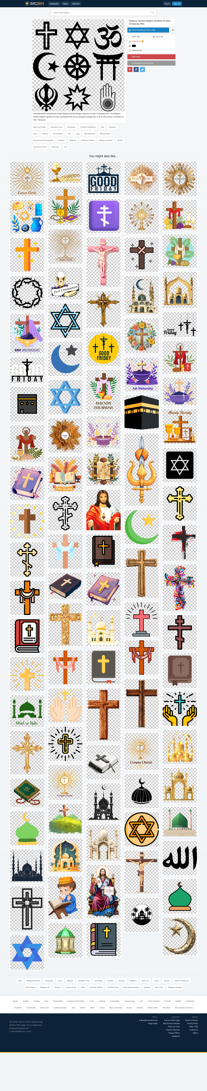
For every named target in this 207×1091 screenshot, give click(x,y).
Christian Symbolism (88, 127)
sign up (177, 4)
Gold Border (31, 1008)
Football (167, 1001)
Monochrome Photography (43, 140)
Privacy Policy (192, 1023)
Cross (60, 981)
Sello (46, 1001)
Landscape (190, 1001)
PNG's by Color (174, 1027)
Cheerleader (114, 1001)
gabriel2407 (136, 41)
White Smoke (153, 1008)
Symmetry (55, 147)
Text (65, 147)
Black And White (39, 127)
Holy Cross (159, 987)
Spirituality (98, 981)
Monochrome (105, 134)
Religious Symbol (105, 140)
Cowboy (37, 1001)
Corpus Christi (70, 987)
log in (167, 4)
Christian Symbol (96, 987)
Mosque (58, 987)
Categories (175, 1036)
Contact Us (193, 1030)
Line (69, 134)
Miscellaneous (89, 134)
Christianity (71, 127)
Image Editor (153, 1023)
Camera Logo (129, 1001)
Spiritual (147, 987)
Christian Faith (112, 987)
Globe (92, 1008)
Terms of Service (191, 1020)
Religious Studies (87, 140)
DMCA (195, 1033)
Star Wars (166, 1008)
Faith (20, 981)
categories (54, 4)
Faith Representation (131, 987)
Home (91, 1001)
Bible (83, 987)
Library (102, 1008)
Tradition (110, 981)
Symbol (120, 140)
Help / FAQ (193, 1027)
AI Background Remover (142, 63)
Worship (121, 981)
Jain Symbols (58, 134)
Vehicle (82, 1008)
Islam (35, 134)
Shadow (140, 1008)
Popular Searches (173, 1030)
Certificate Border (60, 1008)
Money (129, 1008)
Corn (141, 1001)
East (102, 127)
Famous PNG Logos (172, 1020)
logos (65, 4)
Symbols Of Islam (40, 147)
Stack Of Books (154, 1001)
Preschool (18, 1008)
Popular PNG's (174, 1033)
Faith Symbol (30, 987)
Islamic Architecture (181, 981)
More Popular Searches (184, 1008)
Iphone (15, 1001)
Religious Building (175, 987)
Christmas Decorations (76, 1001)
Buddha (26, 1001)
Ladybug (102, 1001)
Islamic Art (145, 981)
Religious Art (45, 987)
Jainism (45, 134)
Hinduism (112, 127)
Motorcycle (45, 1008)
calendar (76, 4)
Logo (77, 134)
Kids (73, 1008)
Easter (156, 981)
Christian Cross (56, 127)
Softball (178, 1001)
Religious (72, 140)
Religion (61, 140)
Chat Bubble (58, 1001)
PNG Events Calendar (171, 1023)
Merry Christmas (115, 1008)
